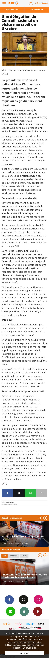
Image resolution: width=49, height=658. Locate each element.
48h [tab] (4, 556)
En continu (12, 9)
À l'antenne (37, 9)
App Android (37, 611)
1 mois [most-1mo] (24, 556)
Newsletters (10, 611)
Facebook (9, 599)
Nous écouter (42, 3)
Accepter (24, 653)
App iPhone (24, 611)
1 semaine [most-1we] (14, 556)
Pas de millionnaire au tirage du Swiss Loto (24, 538)
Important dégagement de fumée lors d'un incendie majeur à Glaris (24, 576)
